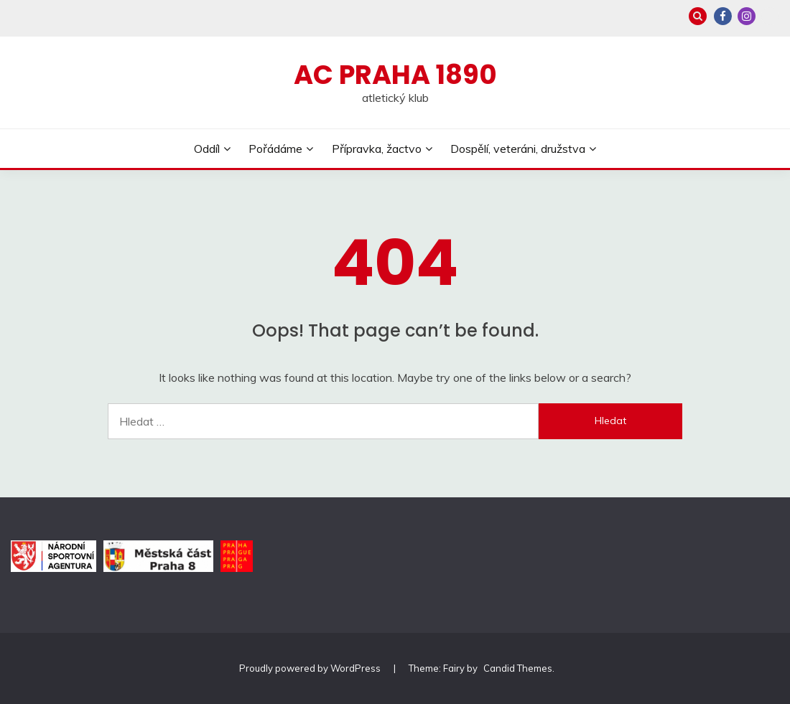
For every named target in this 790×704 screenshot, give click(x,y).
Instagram (747, 16)
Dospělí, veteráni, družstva (517, 148)
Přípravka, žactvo (377, 148)
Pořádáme (275, 148)
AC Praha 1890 (395, 74)
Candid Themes (517, 668)
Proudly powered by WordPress (311, 668)
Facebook (723, 16)
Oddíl (207, 148)
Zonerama (770, 16)
